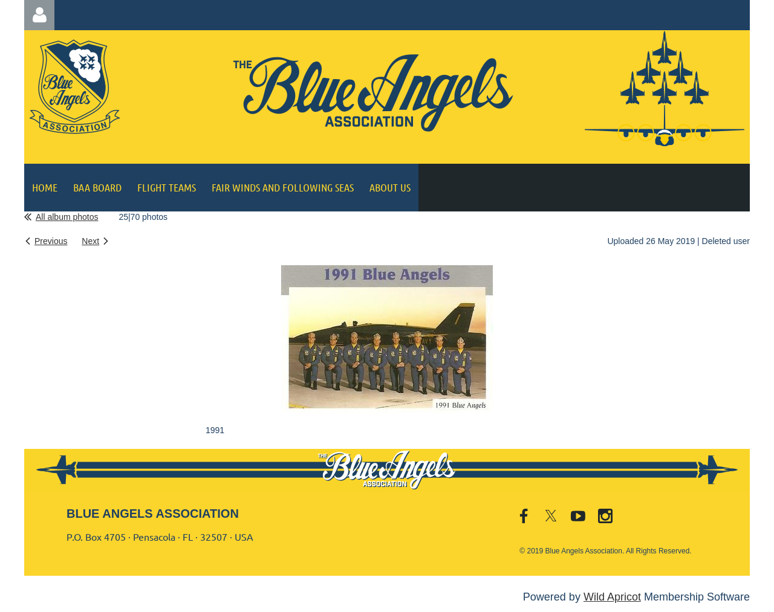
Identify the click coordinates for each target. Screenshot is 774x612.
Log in (39, 15)
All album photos (67, 217)
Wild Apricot (612, 597)
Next (90, 241)
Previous (50, 241)
